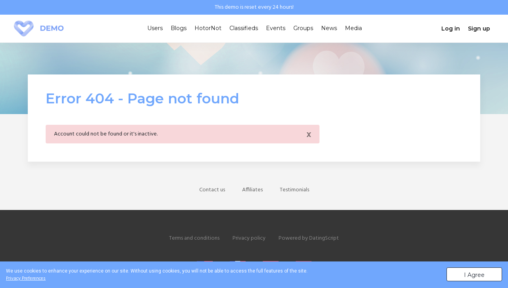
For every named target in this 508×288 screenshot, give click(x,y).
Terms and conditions (194, 238)
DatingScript (324, 238)
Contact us (212, 190)
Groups (303, 28)
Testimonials (294, 190)
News (329, 28)
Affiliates (252, 190)
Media (353, 28)
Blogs (179, 28)
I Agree (474, 274)
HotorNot (207, 28)
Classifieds (243, 28)
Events (275, 28)
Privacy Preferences (26, 278)
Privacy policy (249, 238)
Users (155, 28)
